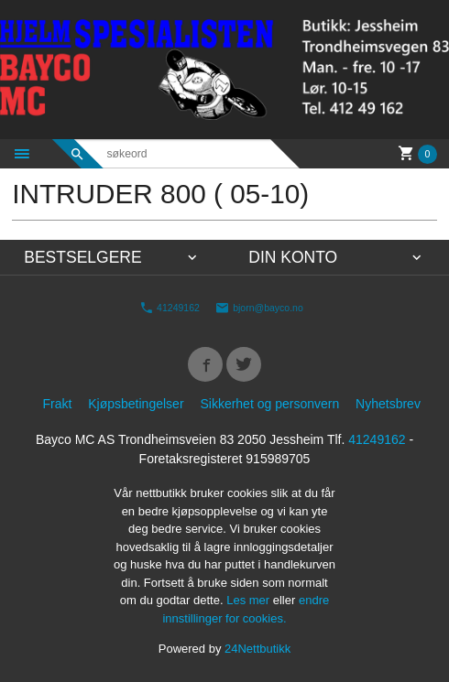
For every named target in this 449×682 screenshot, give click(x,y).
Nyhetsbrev (388, 403)
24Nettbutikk (257, 648)
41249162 (169, 306)
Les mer (249, 600)
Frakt (56, 403)
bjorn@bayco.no (259, 306)
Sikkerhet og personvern (269, 403)
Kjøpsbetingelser (135, 403)
